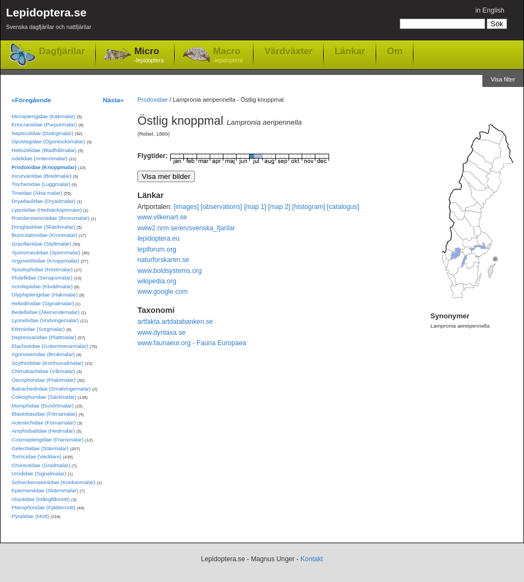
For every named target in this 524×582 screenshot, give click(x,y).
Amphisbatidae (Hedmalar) (43, 431)
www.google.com (162, 291)
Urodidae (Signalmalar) (38, 473)
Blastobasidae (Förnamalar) (44, 414)
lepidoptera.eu (158, 238)
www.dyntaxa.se (161, 332)
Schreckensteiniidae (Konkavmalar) (53, 482)
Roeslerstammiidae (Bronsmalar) (50, 218)
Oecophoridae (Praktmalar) (43, 380)
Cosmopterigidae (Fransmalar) (47, 439)
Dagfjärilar (62, 51)
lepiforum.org (156, 249)
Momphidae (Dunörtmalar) (42, 406)
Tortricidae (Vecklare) (36, 456)
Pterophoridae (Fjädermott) (43, 507)
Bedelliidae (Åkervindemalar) (45, 312)
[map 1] (255, 207)
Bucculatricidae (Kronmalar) (44, 235)
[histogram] (308, 207)
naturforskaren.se (163, 260)
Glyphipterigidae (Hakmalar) (44, 295)
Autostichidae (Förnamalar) (43, 423)
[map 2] (279, 207)
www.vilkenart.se (162, 217)
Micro (149, 55)
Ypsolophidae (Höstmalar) (42, 269)
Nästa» (113, 99)
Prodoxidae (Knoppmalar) (44, 167)
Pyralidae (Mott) (30, 516)
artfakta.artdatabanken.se (175, 321)
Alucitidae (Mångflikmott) (40, 499)
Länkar (350, 51)
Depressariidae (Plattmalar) (43, 337)
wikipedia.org (156, 281)
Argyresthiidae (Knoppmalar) (45, 261)
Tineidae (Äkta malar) (36, 193)
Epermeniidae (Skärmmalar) (44, 490)
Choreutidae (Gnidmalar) (40, 465)
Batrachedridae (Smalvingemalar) (51, 389)
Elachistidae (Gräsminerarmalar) (49, 346)
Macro (228, 55)
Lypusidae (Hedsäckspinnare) (46, 210)
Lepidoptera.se (48, 20)
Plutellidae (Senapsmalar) (41, 278)
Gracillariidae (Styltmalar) (41, 244)
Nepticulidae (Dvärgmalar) (42, 133)
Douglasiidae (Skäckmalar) (43, 227)
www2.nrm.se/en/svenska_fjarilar (186, 228)
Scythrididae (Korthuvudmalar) (47, 363)
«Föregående (31, 99)
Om (394, 51)
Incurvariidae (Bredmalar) (41, 176)
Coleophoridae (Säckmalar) (43, 397)
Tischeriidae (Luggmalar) (40, 184)
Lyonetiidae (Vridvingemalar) (45, 320)
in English (489, 10)
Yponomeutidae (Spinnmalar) (45, 252)
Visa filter (503, 79)
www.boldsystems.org (169, 271)
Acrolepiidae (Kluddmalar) (42, 286)
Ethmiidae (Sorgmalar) (38, 329)
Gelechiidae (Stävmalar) (39, 448)
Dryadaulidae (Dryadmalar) (43, 201)
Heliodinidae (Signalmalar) (42, 303)
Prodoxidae (152, 99)
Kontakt (312, 559)
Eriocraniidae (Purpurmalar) (44, 124)
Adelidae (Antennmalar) (39, 158)
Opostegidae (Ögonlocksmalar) (48, 141)
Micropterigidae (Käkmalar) (43, 116)
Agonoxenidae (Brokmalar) (43, 354)
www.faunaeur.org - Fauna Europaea (191, 343)
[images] (186, 207)
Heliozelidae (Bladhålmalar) (44, 150)
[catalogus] (343, 207)
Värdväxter (288, 51)
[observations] (222, 207)
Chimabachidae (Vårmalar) (43, 371)
